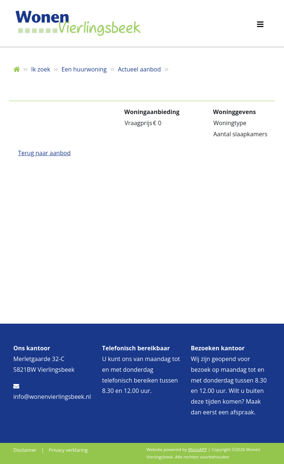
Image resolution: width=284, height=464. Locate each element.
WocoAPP (197, 449)
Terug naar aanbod (44, 153)
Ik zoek (40, 69)
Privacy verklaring (68, 450)
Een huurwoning (83, 69)
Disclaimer (25, 450)
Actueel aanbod (139, 69)
